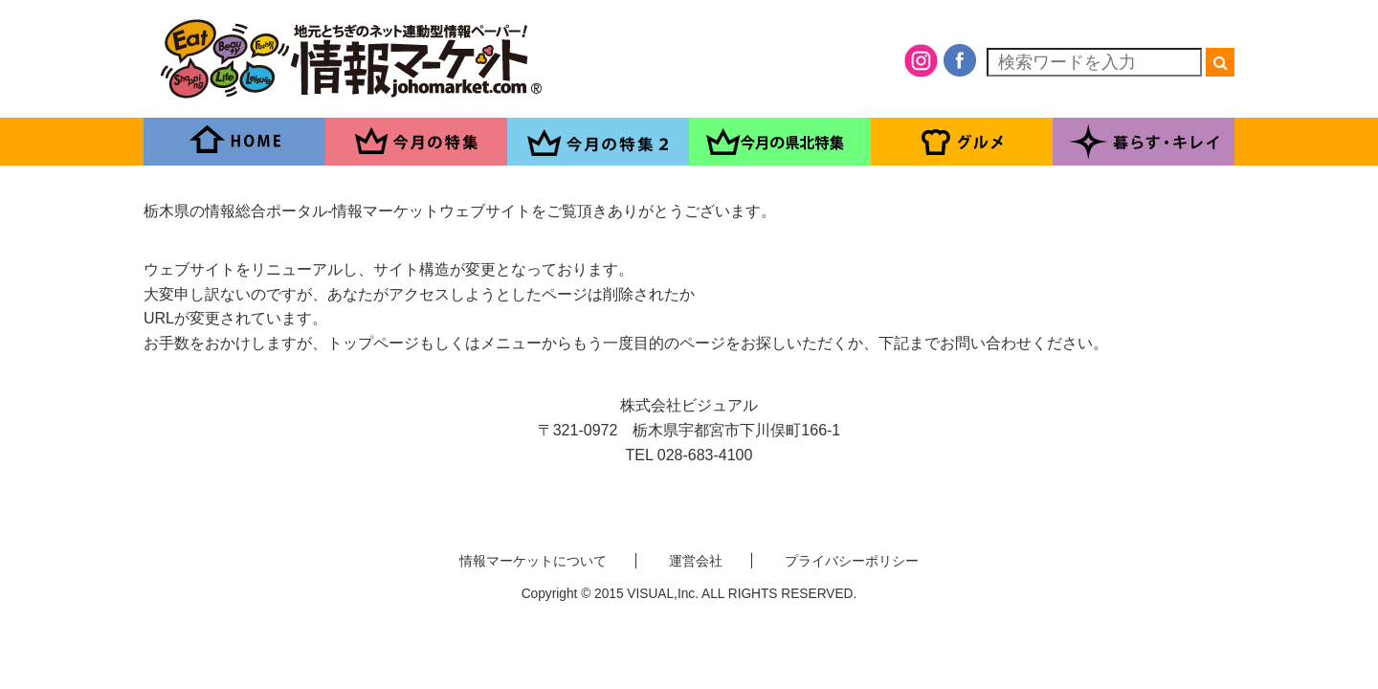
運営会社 (695, 561)
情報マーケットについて (533, 561)
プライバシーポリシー (852, 561)
